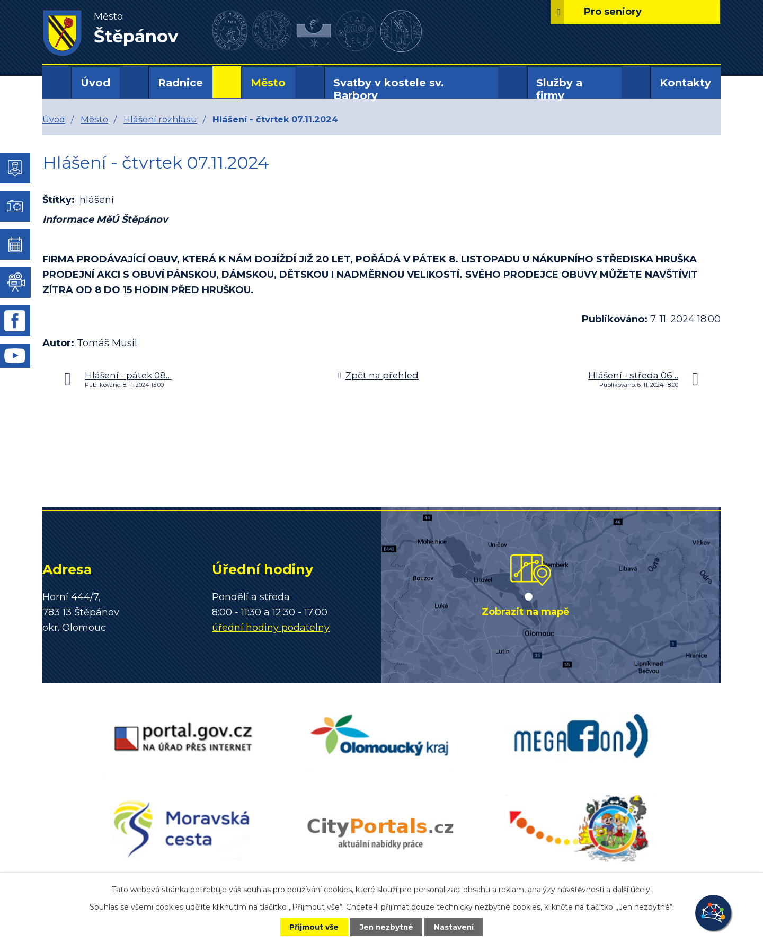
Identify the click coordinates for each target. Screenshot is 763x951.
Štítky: (58, 200)
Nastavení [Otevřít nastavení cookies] (459, 926)
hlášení (96, 200)
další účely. (632, 889)
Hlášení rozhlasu (160, 119)
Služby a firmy (559, 89)
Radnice (180, 82)
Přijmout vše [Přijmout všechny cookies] (309, 926)
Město (268, 82)
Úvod (95, 82)
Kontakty (685, 82)
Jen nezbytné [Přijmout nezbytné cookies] (386, 926)
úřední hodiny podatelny (271, 627)
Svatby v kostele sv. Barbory (388, 89)
